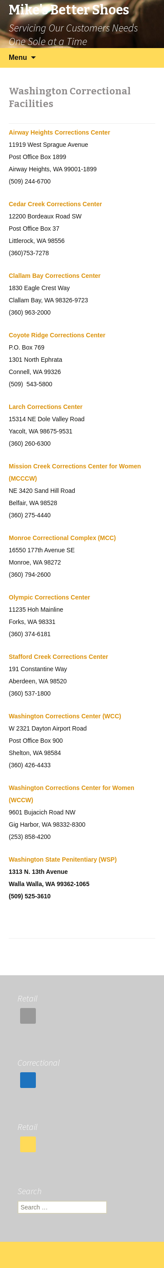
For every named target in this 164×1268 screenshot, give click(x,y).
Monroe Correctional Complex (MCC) (62, 537)
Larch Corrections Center (46, 406)
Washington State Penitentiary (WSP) (63, 859)
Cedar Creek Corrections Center (55, 204)
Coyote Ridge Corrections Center (57, 335)
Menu (18, 57)
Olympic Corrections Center (49, 597)
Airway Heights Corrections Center (59, 132)
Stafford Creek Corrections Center (58, 656)
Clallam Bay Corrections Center (55, 275)
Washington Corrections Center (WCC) (65, 716)
